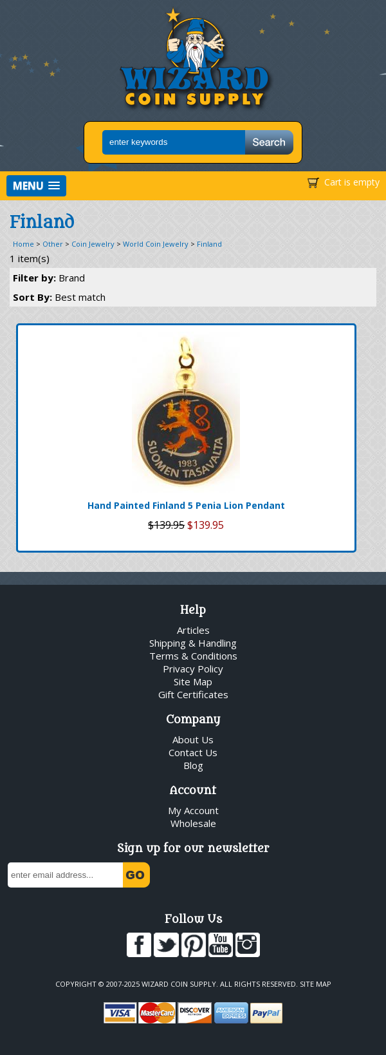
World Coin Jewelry (155, 244)
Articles (193, 629)
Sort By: (59, 296)
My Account (193, 810)
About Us (193, 739)
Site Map (193, 681)
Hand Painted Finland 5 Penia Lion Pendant (186, 505)
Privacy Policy (193, 668)
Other (52, 244)
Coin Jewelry (93, 244)
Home (23, 244)
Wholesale (193, 823)
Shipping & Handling (193, 642)
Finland (209, 244)
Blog (193, 765)
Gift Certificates (193, 694)
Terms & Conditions (193, 655)
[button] (36, 185)
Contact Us (193, 752)
